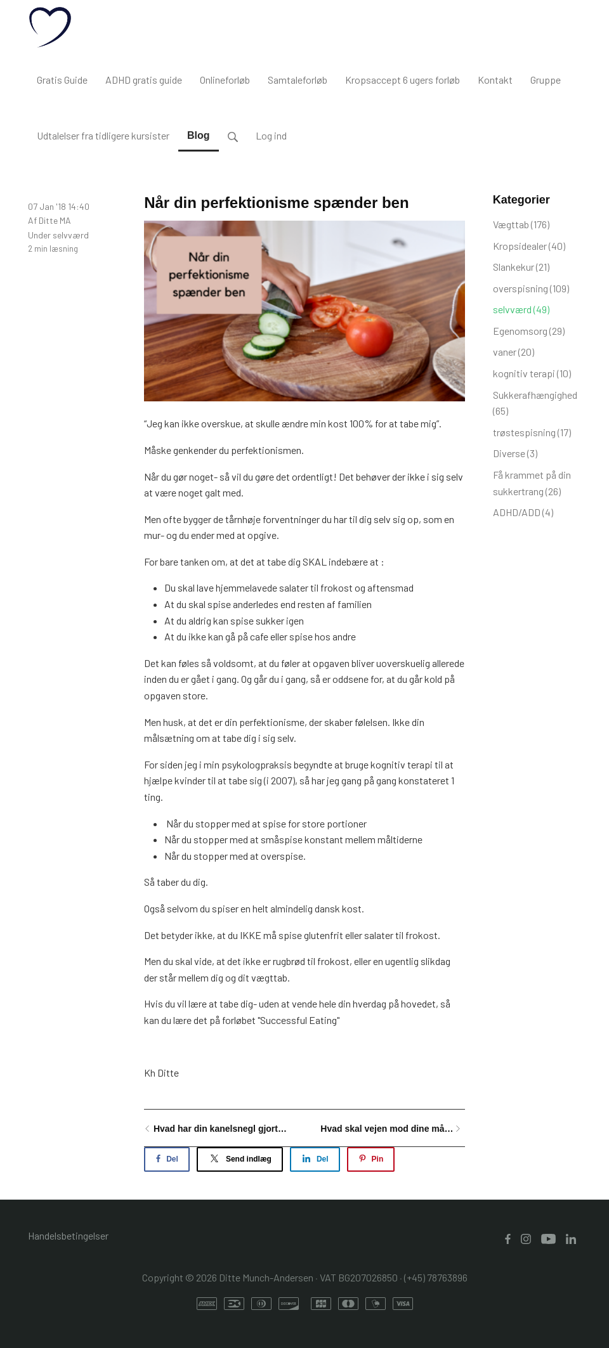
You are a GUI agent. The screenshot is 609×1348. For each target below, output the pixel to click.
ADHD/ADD (523, 512)
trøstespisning (532, 432)
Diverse (515, 453)
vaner (513, 352)
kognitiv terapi (532, 373)
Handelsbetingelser (68, 1235)
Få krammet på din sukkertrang (532, 483)
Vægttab (521, 224)
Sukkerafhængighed (535, 403)
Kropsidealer (529, 246)
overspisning (531, 288)
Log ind (271, 135)
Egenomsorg (529, 331)
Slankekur (521, 267)
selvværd (71, 235)
